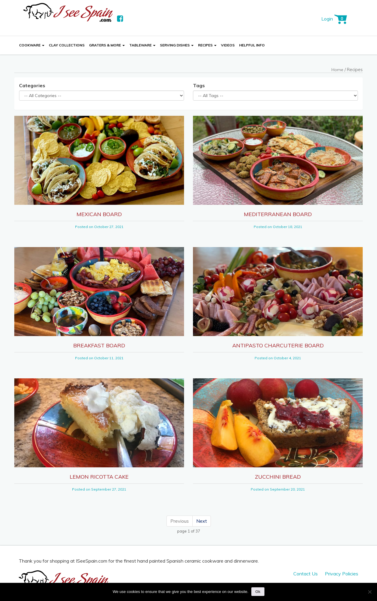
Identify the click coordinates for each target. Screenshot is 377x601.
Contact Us (305, 574)
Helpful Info (252, 45)
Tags (199, 85)
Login (327, 19)
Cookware (31, 45)
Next (201, 521)
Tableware (142, 45)
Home (337, 69)
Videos (228, 45)
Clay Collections (67, 45)
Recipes (207, 45)
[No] (370, 592)
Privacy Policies (341, 574)
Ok (257, 591)
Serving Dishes (177, 45)
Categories (32, 85)
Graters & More (107, 45)
